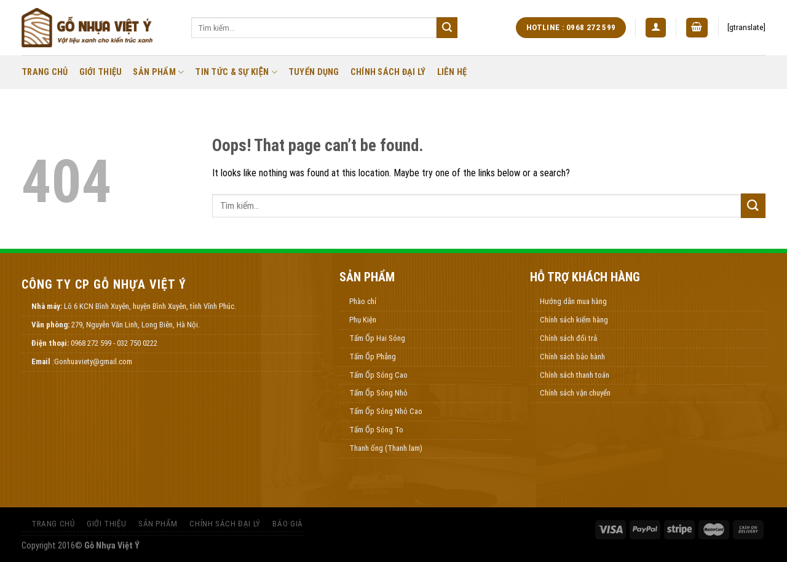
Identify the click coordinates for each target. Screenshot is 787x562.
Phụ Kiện (362, 319)
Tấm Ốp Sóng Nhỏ (378, 392)
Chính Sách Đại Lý (388, 72)
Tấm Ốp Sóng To (376, 429)
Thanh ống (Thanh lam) (385, 448)
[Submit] (447, 27)
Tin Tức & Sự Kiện (236, 72)
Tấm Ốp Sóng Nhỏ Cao (385, 411)
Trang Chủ (45, 72)
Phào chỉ (362, 301)
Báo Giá (287, 523)
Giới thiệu (100, 72)
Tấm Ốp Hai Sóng (377, 338)
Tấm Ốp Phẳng (372, 356)
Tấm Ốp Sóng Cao (378, 375)
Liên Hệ (452, 72)
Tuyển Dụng (313, 72)
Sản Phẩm (158, 72)
